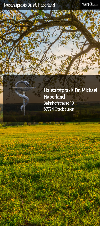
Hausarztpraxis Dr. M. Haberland (28, 5)
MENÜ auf (90, 4)
